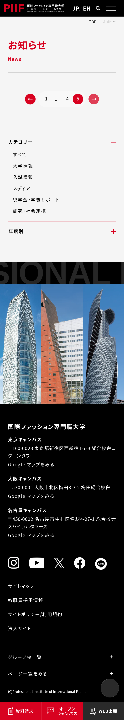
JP (76, 8)
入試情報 (23, 177)
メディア (21, 188)
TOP (92, 21)
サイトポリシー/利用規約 (35, 614)
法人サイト (19, 628)
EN (87, 8)
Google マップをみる (31, 464)
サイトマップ (21, 586)
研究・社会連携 (29, 211)
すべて (20, 154)
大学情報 (23, 165)
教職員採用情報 (25, 600)
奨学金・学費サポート (36, 199)
